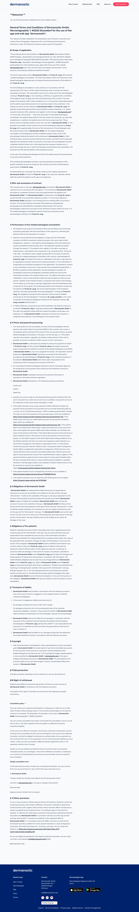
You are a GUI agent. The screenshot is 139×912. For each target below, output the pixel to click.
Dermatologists (18, 886)
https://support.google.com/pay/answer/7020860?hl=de (34, 474)
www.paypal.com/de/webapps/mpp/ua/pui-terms (36, 468)
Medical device (77, 908)
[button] (55, 902)
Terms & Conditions (52, 908)
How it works (73, 4)
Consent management (93, 908)
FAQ (98, 4)
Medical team (87, 4)
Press (15, 893)
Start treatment (121, 4)
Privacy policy (66, 908)
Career (15, 897)
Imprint (41, 908)
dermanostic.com (39, 187)
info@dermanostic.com (36, 839)
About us (107, 4)
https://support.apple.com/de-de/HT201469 (29, 480)
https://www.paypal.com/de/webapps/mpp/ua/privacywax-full (36, 425)
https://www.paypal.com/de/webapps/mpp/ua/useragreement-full (38, 417)
